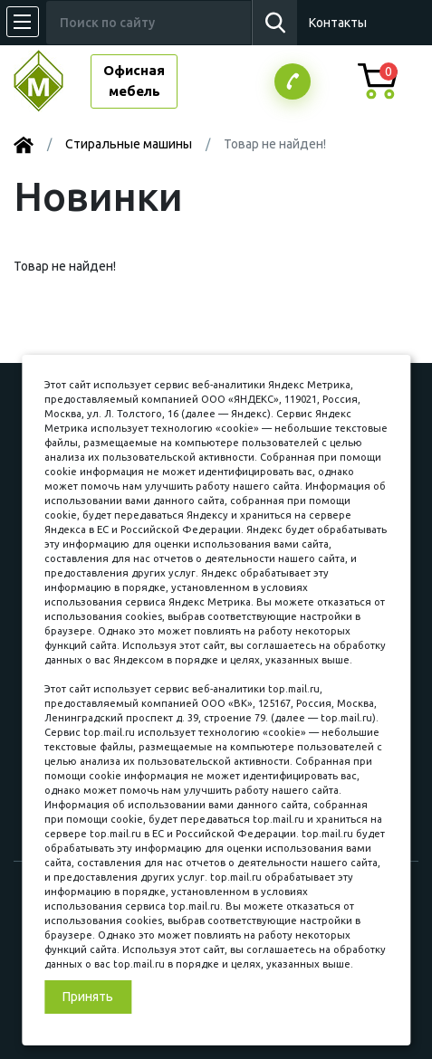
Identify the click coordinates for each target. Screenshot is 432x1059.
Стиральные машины (128, 144)
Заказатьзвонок (292, 81)
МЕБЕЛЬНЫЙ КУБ (52, 81)
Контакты (338, 22)
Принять (87, 996)
